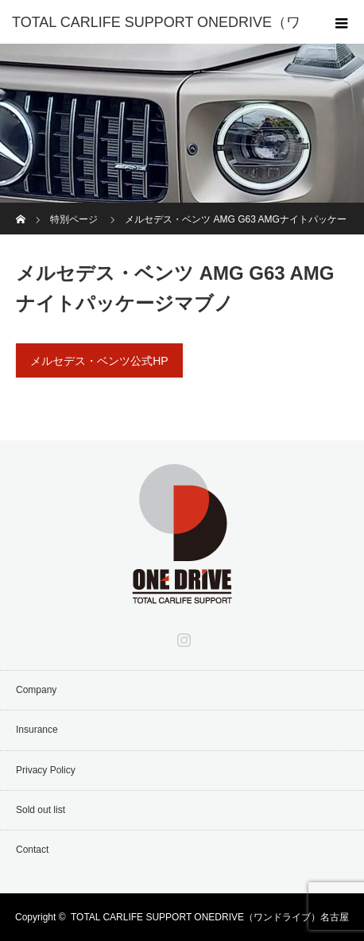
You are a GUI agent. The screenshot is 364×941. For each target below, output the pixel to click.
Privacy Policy (46, 770)
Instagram (182, 637)
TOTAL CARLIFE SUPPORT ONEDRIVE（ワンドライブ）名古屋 (210, 917)
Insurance (37, 729)
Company (36, 689)
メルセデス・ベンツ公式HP (99, 360)
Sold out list (40, 809)
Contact (32, 849)
